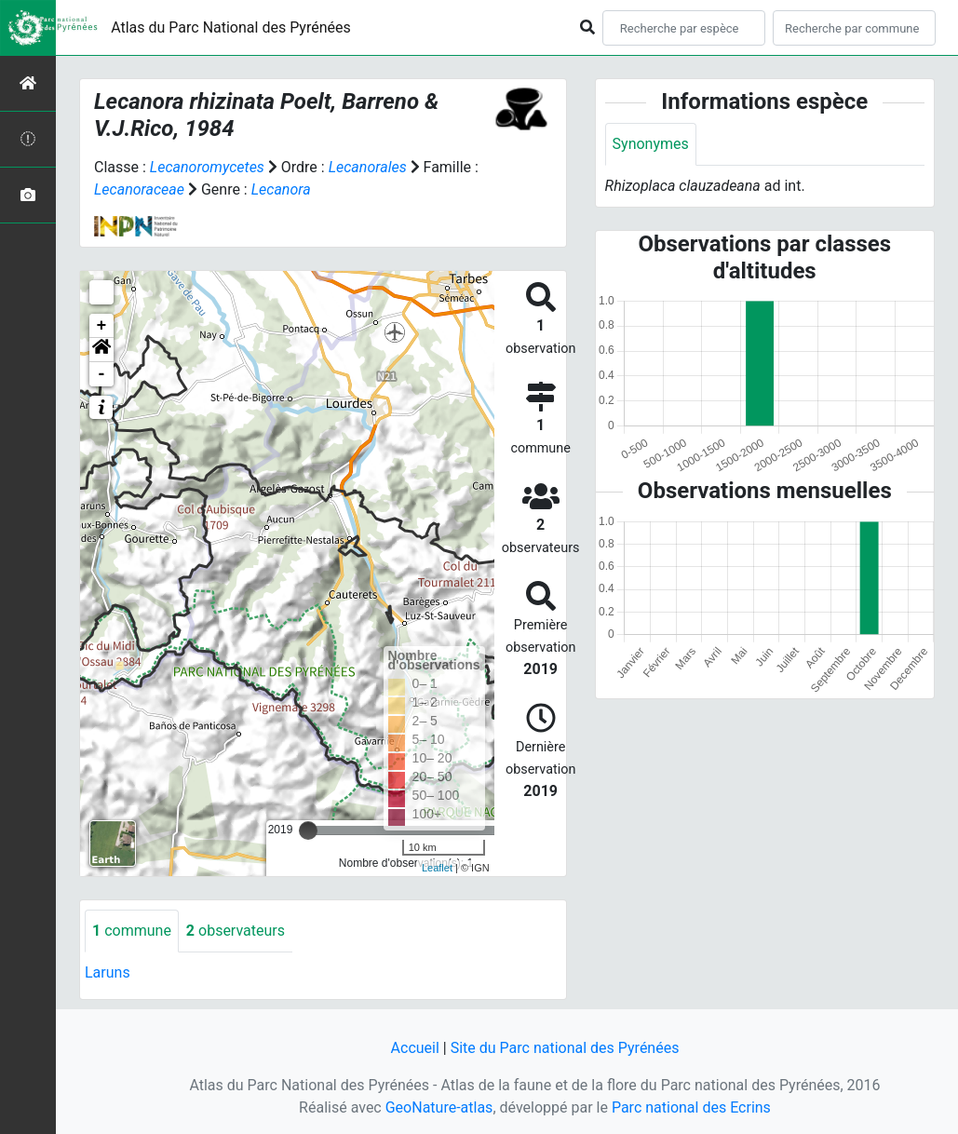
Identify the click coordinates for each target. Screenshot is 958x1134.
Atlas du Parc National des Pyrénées (231, 27)
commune (131, 930)
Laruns (107, 972)
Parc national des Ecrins (691, 1107)
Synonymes (651, 144)
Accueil (415, 1048)
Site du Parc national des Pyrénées (565, 1048)
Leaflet (437, 867)
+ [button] (102, 326)
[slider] (308, 830)
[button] (101, 350)
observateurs (235, 930)
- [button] (102, 374)
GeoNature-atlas (439, 1107)
